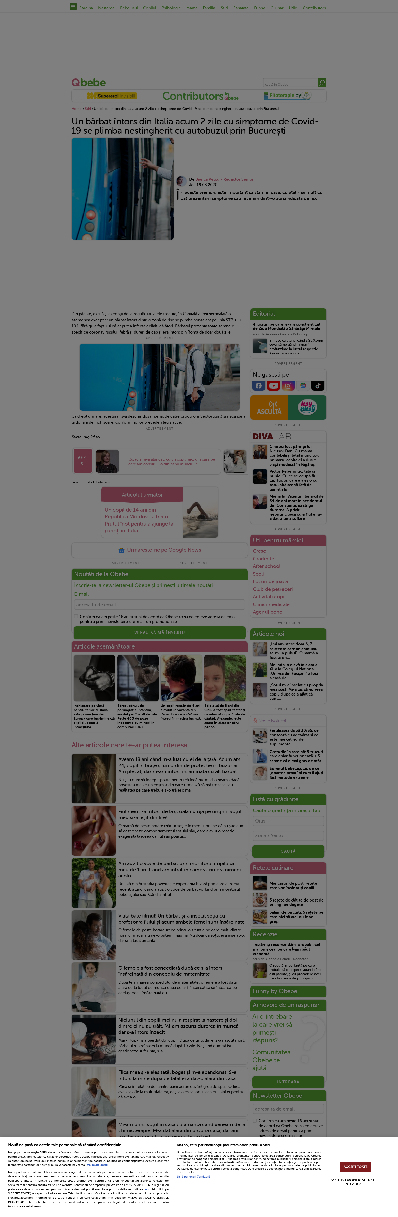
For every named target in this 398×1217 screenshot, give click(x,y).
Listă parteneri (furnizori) (193, 1176)
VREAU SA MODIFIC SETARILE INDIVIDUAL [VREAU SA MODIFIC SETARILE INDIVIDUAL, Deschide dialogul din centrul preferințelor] (353, 1182)
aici (147, 1189)
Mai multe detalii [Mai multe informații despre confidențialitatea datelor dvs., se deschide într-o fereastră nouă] (97, 1165)
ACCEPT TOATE (356, 1167)
